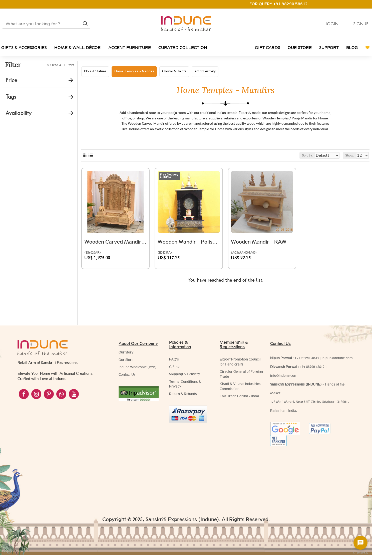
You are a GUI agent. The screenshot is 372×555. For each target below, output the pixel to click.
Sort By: (303, 181)
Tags (11, 96)
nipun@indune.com (337, 358)
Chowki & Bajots (174, 71)
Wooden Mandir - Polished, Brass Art (188, 265)
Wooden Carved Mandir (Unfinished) (115, 265)
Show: (351, 181)
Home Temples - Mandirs (134, 71)
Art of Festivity (205, 71)
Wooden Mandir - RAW (261, 265)
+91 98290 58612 (306, 358)
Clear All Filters (62, 65)
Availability (19, 113)
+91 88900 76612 (312, 367)
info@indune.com (283, 376)
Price (11, 80)
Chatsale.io (360, 552)
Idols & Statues (95, 71)
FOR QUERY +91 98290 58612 (278, 4)
